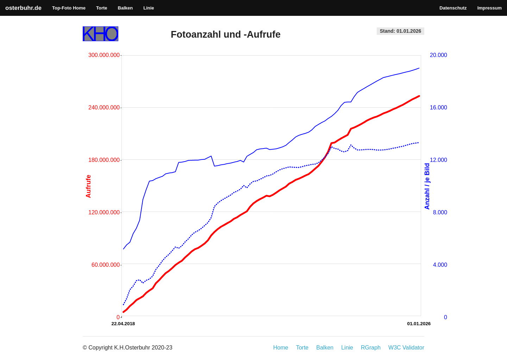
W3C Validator (406, 348)
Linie (148, 8)
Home (280, 348)
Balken (125, 8)
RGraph (371, 348)
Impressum (489, 8)
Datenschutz (453, 8)
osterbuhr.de (23, 8)
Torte (101, 8)
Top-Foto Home (69, 8)
